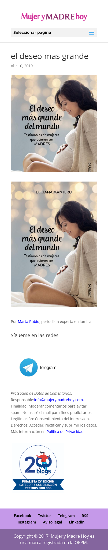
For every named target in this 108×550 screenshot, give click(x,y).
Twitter (44, 515)
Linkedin (76, 522)
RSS (85, 515)
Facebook (22, 515)
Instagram (27, 522)
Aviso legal (52, 522)
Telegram (66, 515)
